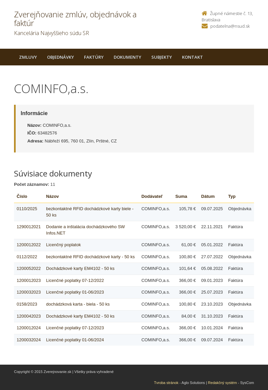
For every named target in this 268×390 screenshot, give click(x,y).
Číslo (22, 196)
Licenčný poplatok (63, 244)
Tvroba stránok (166, 383)
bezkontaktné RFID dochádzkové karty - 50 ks (90, 256)
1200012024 (29, 327)
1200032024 (29, 339)
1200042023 (29, 316)
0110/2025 (27, 208)
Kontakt (192, 57)
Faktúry (94, 57)
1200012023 (29, 280)
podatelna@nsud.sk (230, 26)
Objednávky (60, 57)
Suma (181, 196)
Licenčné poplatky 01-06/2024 (75, 339)
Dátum (208, 196)
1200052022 (29, 268)
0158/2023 (27, 304)
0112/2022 (27, 256)
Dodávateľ (152, 196)
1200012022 (29, 244)
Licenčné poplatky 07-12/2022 (75, 280)
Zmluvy (28, 57)
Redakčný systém (222, 383)
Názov (52, 196)
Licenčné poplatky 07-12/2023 (75, 327)
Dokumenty (127, 57)
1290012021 (29, 226)
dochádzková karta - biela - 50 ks (78, 304)
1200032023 (29, 292)
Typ (232, 196)
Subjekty (161, 57)
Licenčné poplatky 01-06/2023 (75, 292)
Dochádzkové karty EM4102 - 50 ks (80, 268)
